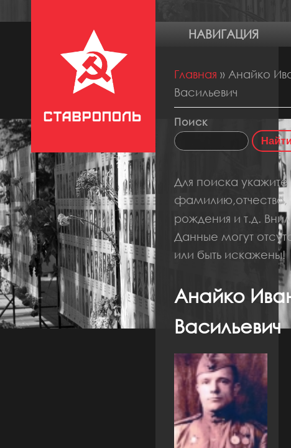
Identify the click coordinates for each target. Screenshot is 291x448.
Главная (195, 74)
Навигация (223, 34)
